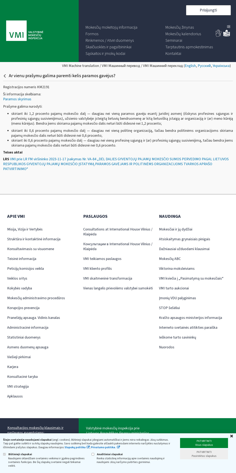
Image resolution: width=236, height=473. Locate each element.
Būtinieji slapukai (17, 454)
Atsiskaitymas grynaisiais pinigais (184, 239)
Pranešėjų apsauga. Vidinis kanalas (33, 317)
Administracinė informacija (27, 327)
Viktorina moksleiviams (177, 268)
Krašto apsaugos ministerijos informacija (190, 317)
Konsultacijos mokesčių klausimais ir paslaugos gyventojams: (35, 430)
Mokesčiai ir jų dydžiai (175, 229)
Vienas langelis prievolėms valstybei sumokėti (118, 288)
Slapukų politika (75, 447)
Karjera (12, 366)
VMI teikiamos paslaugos (102, 258)
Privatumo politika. (103, 447)
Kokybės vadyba (19, 288)
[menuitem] (111, 27)
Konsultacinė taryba (22, 376)
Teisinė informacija (21, 258)
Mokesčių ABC (170, 258)
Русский (204, 65)
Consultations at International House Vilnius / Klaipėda (117, 232)
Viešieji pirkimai (19, 357)
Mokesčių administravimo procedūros (36, 298)
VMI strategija (18, 386)
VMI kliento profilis (97, 268)
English (190, 65)
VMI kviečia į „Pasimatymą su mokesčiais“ (191, 278)
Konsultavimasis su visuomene (30, 249)
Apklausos (15, 396)
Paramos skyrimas (17, 99)
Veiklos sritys (17, 278)
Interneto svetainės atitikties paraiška (188, 327)
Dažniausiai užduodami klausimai (184, 249)
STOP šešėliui (169, 307)
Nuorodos (166, 347)
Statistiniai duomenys (24, 337)
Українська (221, 65)
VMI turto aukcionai (174, 288)
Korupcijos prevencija (23, 307)
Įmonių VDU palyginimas (177, 298)
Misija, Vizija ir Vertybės (25, 229)
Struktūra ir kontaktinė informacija (33, 239)
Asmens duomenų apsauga (27, 347)
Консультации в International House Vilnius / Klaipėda (117, 247)
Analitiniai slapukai (107, 454)
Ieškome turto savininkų (177, 337)
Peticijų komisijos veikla (25, 268)
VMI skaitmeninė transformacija (107, 278)
